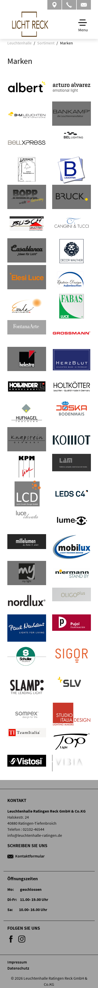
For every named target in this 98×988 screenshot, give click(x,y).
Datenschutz (18, 968)
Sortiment (45, 42)
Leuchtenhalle (19, 42)
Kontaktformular (26, 856)
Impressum (17, 962)
